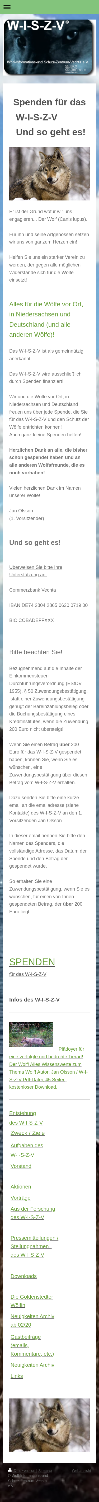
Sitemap (45, 1470)
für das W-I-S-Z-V (27, 974)
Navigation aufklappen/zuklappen (49, 7)
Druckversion (22, 1470)
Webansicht (81, 1470)
